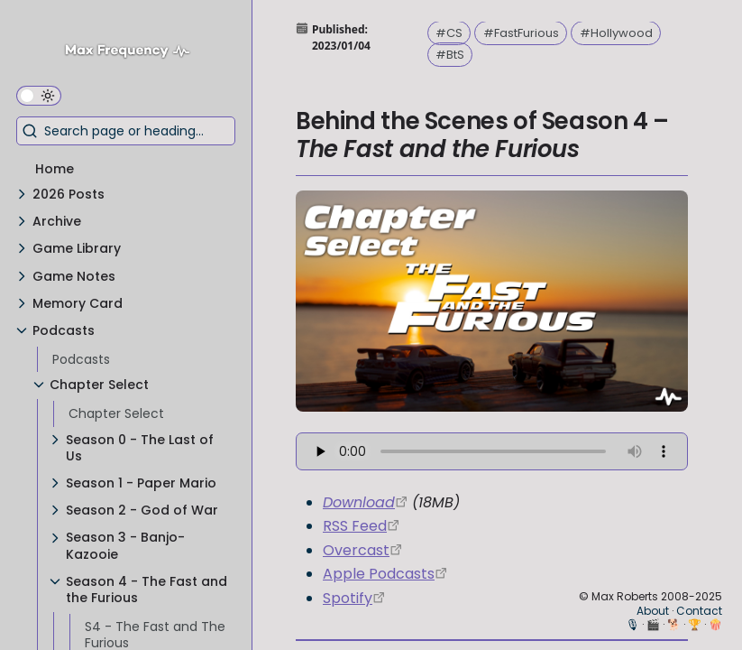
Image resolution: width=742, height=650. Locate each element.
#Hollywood (616, 33)
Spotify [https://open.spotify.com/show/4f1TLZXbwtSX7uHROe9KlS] (347, 598)
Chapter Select (116, 413)
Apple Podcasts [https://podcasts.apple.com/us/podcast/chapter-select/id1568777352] (379, 573)
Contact (699, 610)
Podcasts (81, 359)
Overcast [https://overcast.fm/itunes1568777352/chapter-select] (356, 550)
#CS (449, 33)
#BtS (449, 54)
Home (54, 169)
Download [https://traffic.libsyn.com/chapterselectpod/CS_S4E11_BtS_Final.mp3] (359, 502)
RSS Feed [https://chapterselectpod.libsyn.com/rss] (355, 525)
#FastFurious (521, 33)
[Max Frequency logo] (134, 53)
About (653, 610)
